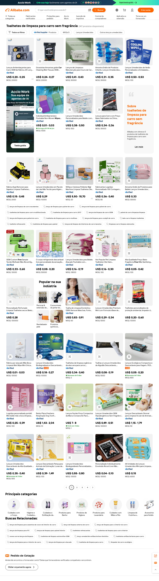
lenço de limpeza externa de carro (75, 525)
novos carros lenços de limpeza (20, 536)
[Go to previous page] (66, 487)
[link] (155, 555)
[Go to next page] (92, 487)
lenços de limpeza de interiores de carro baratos (81, 224)
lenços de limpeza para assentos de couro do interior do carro (31, 525)
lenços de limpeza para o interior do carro (24, 542)
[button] (89, 10)
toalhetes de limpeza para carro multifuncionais (26, 212)
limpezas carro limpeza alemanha (120, 224)
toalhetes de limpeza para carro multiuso (60, 218)
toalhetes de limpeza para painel (43, 224)
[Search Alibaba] (62, 10)
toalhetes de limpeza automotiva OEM (53, 536)
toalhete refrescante (16, 224)
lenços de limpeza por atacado (59, 542)
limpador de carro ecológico (120, 542)
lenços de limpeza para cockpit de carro (98, 218)
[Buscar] (99, 10)
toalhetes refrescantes (80, 530)
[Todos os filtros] (16, 32)
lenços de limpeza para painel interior (49, 530)
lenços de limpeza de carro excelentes (22, 207)
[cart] (125, 10)
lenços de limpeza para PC (18, 530)
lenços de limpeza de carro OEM (99, 212)
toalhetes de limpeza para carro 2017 (66, 212)
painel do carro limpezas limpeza (131, 212)
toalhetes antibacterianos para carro (128, 536)
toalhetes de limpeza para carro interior (111, 530)
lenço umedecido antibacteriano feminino (91, 536)
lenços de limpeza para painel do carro (23, 218)
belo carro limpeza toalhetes (132, 218)
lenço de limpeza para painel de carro (58, 207)
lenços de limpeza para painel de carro (95, 207)
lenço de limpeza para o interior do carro (110, 525)
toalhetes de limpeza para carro (90, 542)
